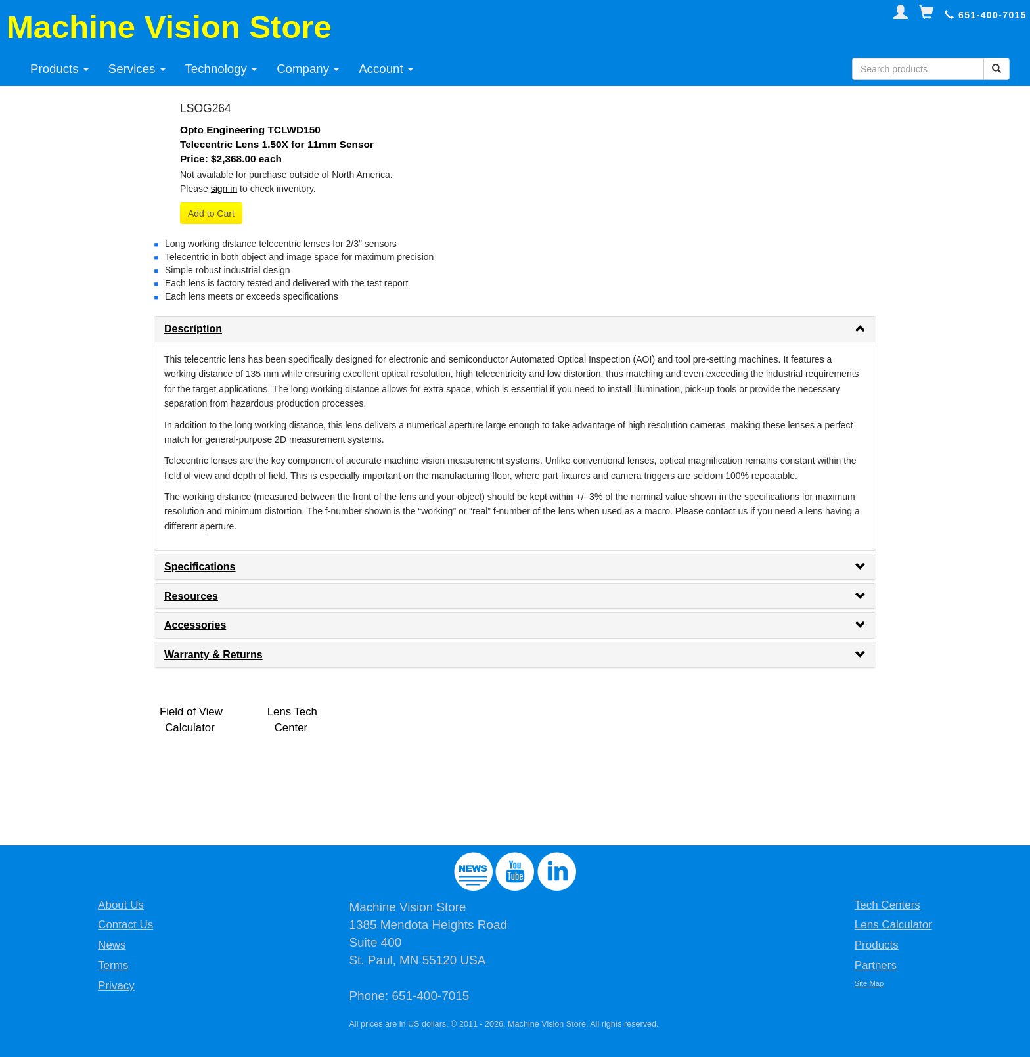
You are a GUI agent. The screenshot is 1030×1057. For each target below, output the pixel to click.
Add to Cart (211, 213)
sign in (224, 188)
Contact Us (125, 924)
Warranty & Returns (213, 654)
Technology (221, 69)
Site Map (869, 983)
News (112, 945)
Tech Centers (887, 905)
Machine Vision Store (169, 27)
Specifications (199, 566)
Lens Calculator (893, 924)
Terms (113, 965)
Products (59, 69)
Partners (876, 965)
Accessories (195, 625)
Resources (191, 596)
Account (386, 69)
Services (137, 69)
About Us (121, 905)
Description (193, 328)
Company (308, 69)
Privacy (116, 985)
